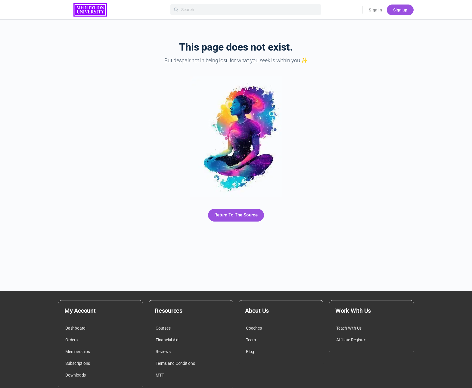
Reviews (163, 351)
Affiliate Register (351, 339)
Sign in (375, 10)
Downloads (75, 375)
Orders (71, 339)
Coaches (254, 328)
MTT (160, 375)
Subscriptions (77, 363)
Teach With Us (349, 328)
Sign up (400, 10)
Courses (163, 328)
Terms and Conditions (175, 363)
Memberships (77, 351)
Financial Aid (167, 339)
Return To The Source (236, 215)
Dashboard (75, 328)
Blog (250, 351)
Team (251, 339)
